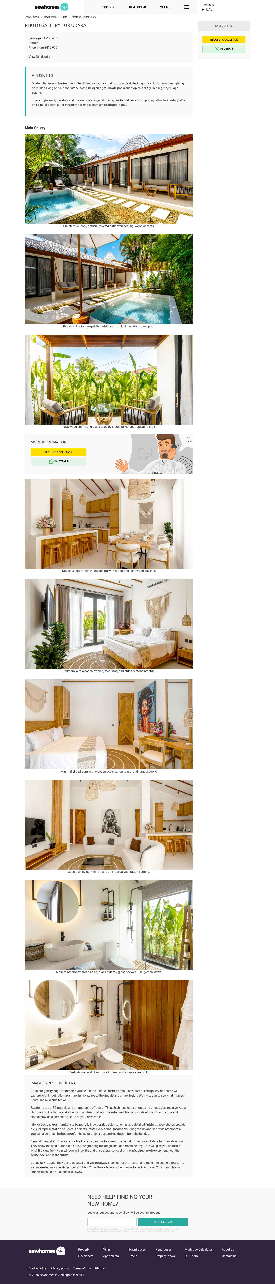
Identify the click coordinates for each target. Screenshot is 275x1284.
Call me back (163, 1221)
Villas (164, 7)
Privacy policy (59, 1268)
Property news (165, 1256)
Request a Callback (58, 452)
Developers (137, 7)
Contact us (229, 1256)
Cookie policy (38, 1268)
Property (108, 7)
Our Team (191, 1256)
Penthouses (163, 1249)
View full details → (41, 56)
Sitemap (100, 1268)
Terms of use (82, 1268)
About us (228, 1249)
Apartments (111, 1256)
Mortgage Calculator (198, 1249)
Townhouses (137, 1249)
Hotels (133, 1256)
